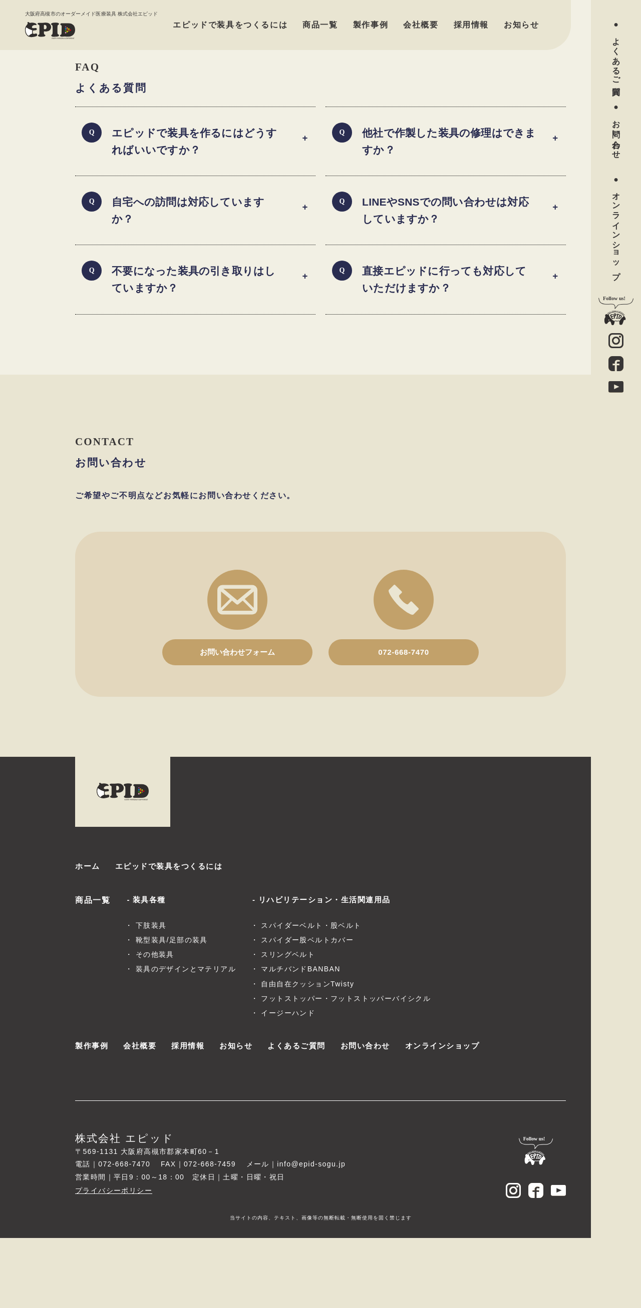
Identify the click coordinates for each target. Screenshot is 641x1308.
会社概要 (420, 25)
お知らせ (521, 25)
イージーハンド (288, 1082)
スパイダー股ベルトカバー (307, 1009)
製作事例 (370, 25)
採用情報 (471, 25)
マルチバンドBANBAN (300, 1038)
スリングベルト (288, 1023)
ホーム (88, 926)
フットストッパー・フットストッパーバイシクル (346, 1067)
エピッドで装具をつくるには (230, 25)
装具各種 (150, 961)
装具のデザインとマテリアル (186, 1038)
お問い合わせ (616, 134)
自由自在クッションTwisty (307, 1052)
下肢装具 (151, 994)
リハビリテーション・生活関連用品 (329, 961)
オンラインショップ (616, 231)
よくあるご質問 (616, 57)
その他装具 (155, 1023)
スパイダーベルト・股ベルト (311, 994)
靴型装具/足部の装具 (172, 1009)
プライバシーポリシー (113, 1260)
